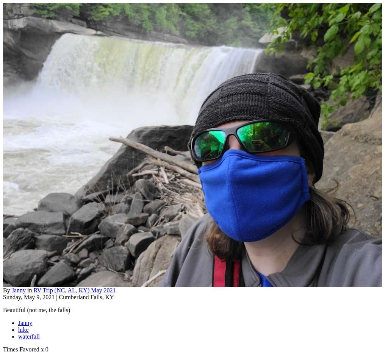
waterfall (29, 336)
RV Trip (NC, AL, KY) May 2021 (74, 290)
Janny (19, 290)
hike (23, 329)
